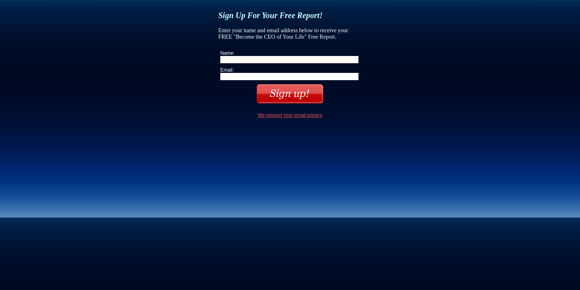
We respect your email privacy (290, 115)
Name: (227, 53)
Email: (227, 70)
